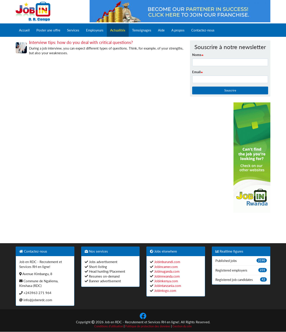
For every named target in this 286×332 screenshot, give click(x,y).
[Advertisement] (208, 169)
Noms (196, 55)
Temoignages (141, 30)
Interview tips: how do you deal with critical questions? (81, 42)
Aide (161, 30)
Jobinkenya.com (165, 281)
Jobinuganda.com (166, 271)
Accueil (24, 30)
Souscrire (230, 90)
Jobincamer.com (165, 267)
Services (73, 30)
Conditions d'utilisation (108, 326)
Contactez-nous (202, 30)
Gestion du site (182, 326)
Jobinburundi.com (166, 262)
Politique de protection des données (147, 326)
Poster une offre (48, 30)
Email (196, 72)
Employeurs (94, 30)
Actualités (117, 30)
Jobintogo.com (164, 290)
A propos (178, 30)
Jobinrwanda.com (166, 276)
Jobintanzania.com (167, 286)
